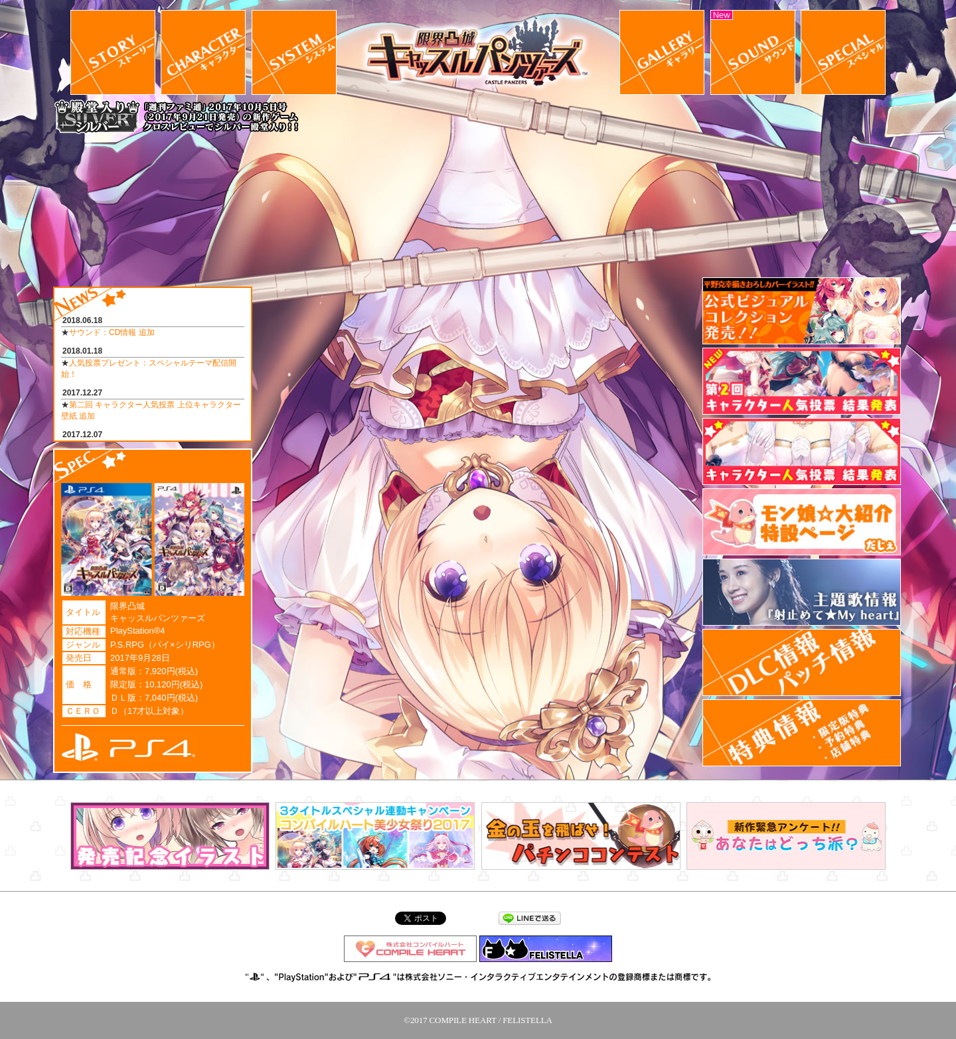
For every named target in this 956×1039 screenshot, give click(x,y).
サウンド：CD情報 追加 (112, 332)
